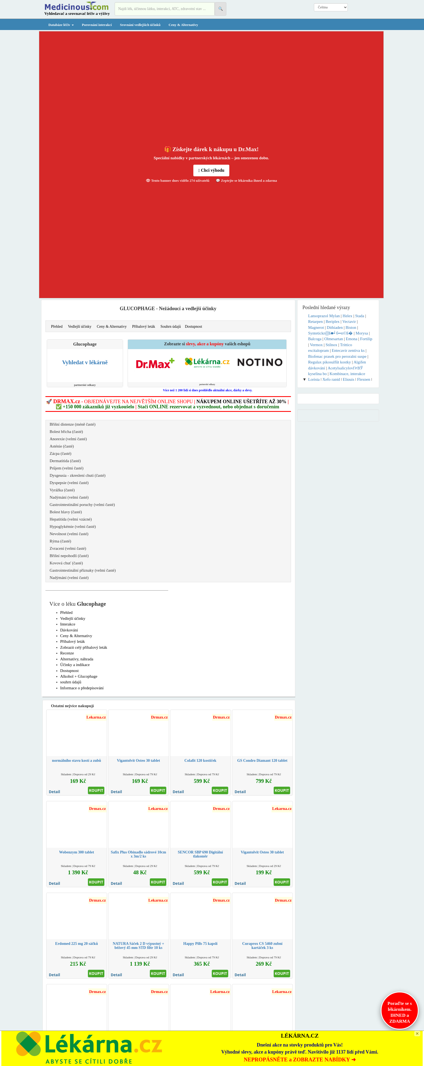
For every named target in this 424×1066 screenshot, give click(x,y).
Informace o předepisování (82, 688)
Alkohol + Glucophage (79, 676)
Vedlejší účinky (79, 327)
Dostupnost (193, 327)
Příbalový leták (143, 327)
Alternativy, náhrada (76, 659)
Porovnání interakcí (97, 25)
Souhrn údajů (171, 327)
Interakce (67, 624)
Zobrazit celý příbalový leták (83, 647)
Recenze (67, 653)
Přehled (57, 327)
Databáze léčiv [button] (61, 25)
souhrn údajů (70, 682)
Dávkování (69, 630)
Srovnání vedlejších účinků (140, 25)
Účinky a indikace (75, 665)
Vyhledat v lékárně (85, 362)
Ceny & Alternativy (183, 25)
